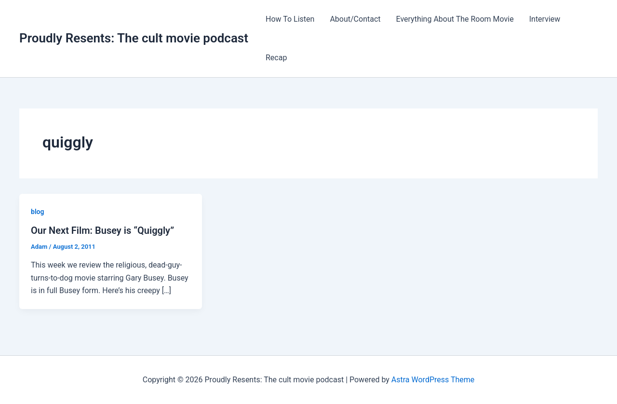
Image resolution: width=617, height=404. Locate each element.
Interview (545, 19)
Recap (276, 57)
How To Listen (290, 19)
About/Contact (355, 19)
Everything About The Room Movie (455, 19)
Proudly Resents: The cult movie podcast (133, 38)
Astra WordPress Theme (432, 379)
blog (37, 211)
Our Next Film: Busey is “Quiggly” (102, 230)
